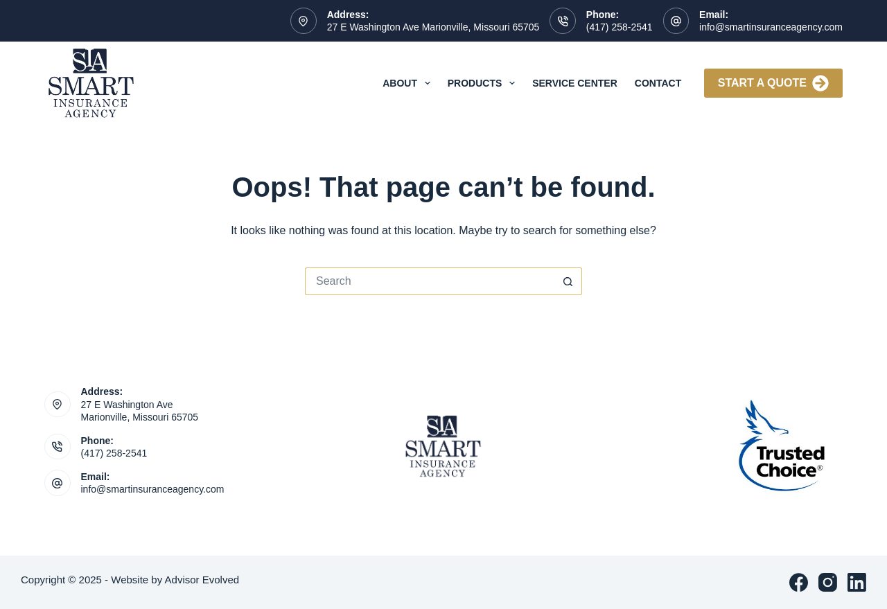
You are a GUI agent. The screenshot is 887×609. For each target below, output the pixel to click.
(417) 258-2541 (619, 27)
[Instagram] (827, 582)
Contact (658, 83)
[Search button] (568, 281)
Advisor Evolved (202, 579)
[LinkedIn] (857, 582)
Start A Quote (773, 83)
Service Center (574, 83)
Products (484, 83)
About (409, 83)
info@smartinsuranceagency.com (771, 27)
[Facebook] (798, 582)
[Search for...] (429, 281)
